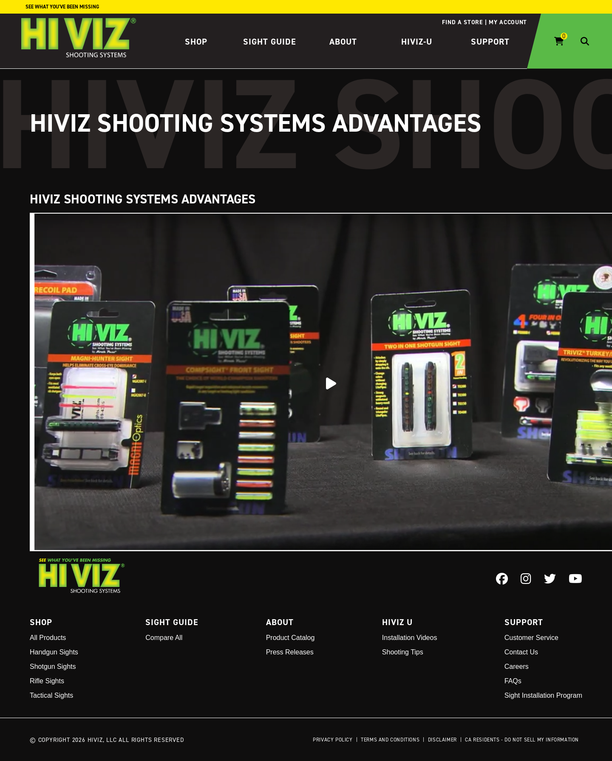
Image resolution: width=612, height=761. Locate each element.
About (343, 41)
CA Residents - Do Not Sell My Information (522, 739)
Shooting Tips (402, 652)
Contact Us (521, 652)
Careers (516, 666)
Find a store (462, 22)
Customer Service (531, 637)
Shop (196, 41)
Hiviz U (397, 622)
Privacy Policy (332, 739)
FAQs (512, 681)
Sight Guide (269, 41)
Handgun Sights (54, 652)
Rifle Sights (47, 681)
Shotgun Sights (53, 666)
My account (508, 22)
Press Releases (290, 652)
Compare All (163, 637)
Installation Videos (409, 637)
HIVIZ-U (416, 41)
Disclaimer (442, 739)
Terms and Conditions (390, 739)
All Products (48, 637)
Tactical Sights (51, 695)
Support (490, 41)
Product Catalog (290, 637)
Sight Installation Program (543, 695)
